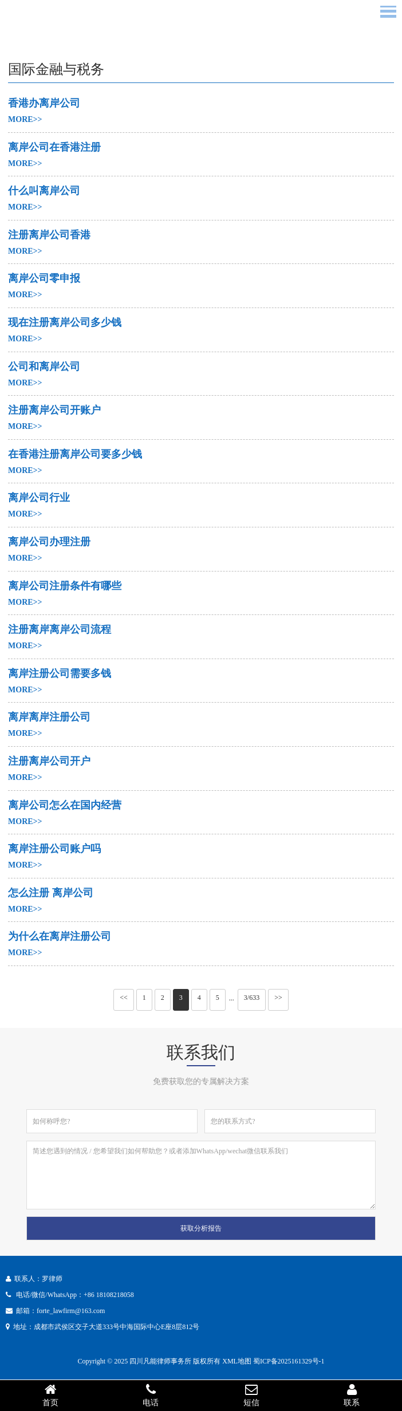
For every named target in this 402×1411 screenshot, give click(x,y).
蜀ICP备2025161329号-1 (289, 1361)
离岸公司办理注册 (49, 541)
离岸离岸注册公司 (49, 717)
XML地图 (236, 1361)
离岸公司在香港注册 (54, 147)
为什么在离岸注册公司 (59, 936)
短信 (251, 1395)
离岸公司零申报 (44, 278)
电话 (151, 1395)
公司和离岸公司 (44, 366)
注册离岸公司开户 (49, 761)
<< (124, 998)
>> (278, 998)
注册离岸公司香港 (49, 235)
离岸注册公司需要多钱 (59, 673)
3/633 (251, 998)
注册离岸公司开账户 (54, 410)
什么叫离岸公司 (44, 190)
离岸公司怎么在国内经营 (64, 805)
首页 (50, 1395)
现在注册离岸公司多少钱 (64, 322)
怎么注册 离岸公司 (50, 892)
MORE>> (25, 119)
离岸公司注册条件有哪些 (64, 586)
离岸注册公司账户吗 (54, 848)
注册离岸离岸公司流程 (59, 629)
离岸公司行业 (39, 497)
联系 (352, 1395)
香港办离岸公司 (44, 103)
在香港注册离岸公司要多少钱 (75, 454)
